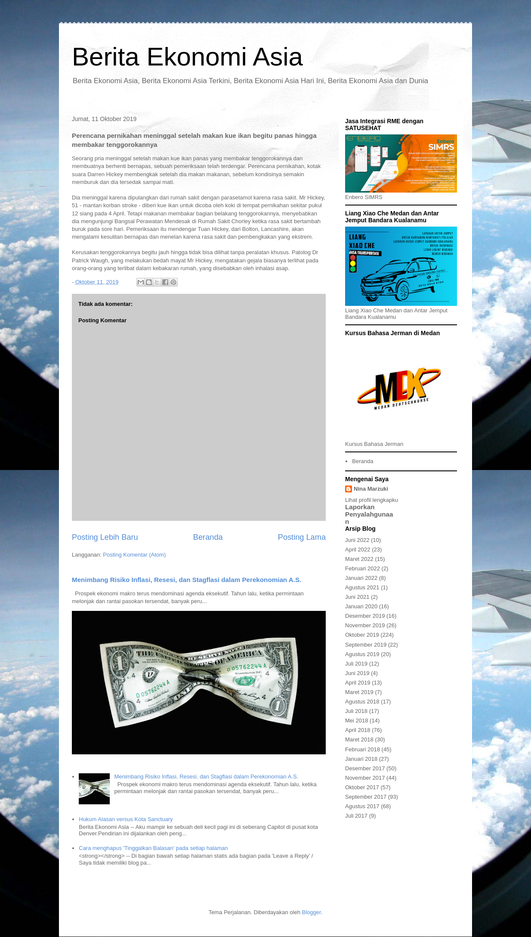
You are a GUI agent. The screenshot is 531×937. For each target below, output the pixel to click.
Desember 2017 (365, 768)
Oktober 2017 (362, 787)
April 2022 (357, 549)
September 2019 (365, 644)
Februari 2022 (362, 568)
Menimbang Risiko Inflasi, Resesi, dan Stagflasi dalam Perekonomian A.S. (186, 579)
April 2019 (357, 682)
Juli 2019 (356, 663)
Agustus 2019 (362, 654)
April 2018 (357, 730)
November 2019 (365, 625)
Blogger (311, 912)
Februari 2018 (362, 749)
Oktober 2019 (362, 635)
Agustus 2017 (362, 806)
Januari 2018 (361, 759)
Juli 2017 (356, 815)
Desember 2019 (365, 616)
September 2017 (365, 797)
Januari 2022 (361, 578)
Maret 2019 (359, 692)
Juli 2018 (356, 711)
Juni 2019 (357, 673)
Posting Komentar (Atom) (134, 554)
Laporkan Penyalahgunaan (369, 514)
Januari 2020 (361, 606)
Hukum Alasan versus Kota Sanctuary (126, 819)
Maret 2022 (359, 559)
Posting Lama (302, 537)
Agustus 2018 (362, 701)
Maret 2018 (359, 739)
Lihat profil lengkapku (371, 500)
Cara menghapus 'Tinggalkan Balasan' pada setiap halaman (153, 848)
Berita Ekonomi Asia (187, 56)
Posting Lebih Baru (105, 537)
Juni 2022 (357, 540)
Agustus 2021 (362, 587)
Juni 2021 (357, 597)
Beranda (208, 537)
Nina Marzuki (371, 489)
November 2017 (365, 778)
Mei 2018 (356, 720)
